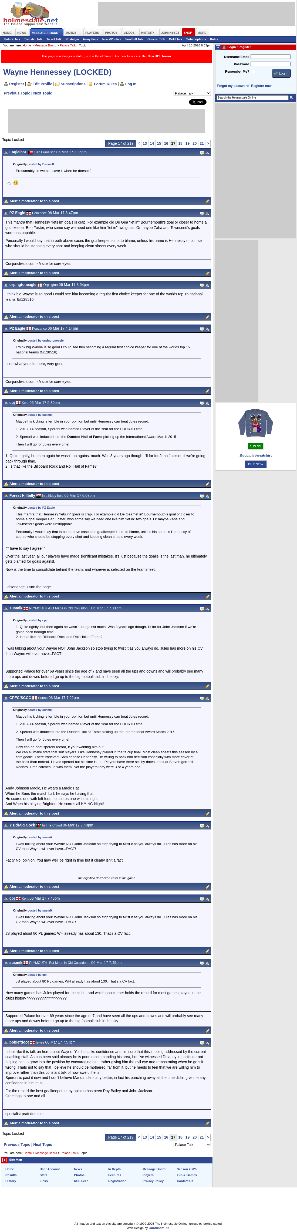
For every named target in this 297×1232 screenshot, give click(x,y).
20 (195, 143)
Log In (130, 84)
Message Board (45, 45)
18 (180, 143)
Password (241, 64)
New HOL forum (159, 56)
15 (159, 143)
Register (16, 84)
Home (27, 45)
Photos (79, 1175)
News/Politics (112, 39)
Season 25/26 (187, 1169)
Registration (117, 1181)
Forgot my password (233, 86)
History (10, 1181)
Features (114, 1175)
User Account (50, 1169)
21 (202, 143)
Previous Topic (17, 93)
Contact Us (185, 1181)
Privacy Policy (153, 1181)
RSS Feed (81, 1181)
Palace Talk (12, 39)
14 (152, 143)
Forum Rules (105, 84)
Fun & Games (187, 1175)
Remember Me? (237, 71)
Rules (214, 39)
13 (145, 143)
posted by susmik (40, 414)
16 (166, 143)
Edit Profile (42, 84)
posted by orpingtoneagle (46, 340)
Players (148, 1175)
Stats (43, 1175)
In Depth (114, 1169)
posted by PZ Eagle (41, 507)
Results (11, 1175)
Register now (261, 86)
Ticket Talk (54, 39)
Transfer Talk (33, 39)
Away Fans (90, 39)
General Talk (156, 39)
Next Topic (42, 93)
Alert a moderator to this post (34, 201)
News (78, 1169)
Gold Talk (175, 39)
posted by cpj (37, 620)
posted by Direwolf (41, 164)
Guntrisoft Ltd (159, 1228)
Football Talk (134, 39)
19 (187, 143)
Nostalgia (72, 39)
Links (44, 1181)
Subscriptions (196, 39)
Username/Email (236, 57)
